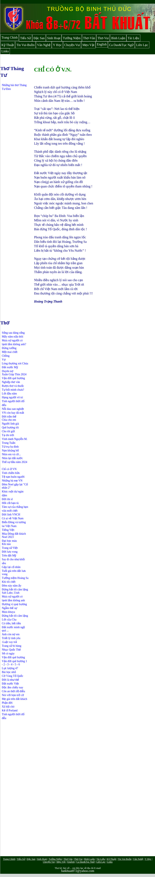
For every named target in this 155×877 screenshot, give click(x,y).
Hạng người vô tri (12, 397)
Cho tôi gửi (8, 431)
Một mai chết (9, 351)
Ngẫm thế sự (9, 608)
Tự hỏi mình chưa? (13, 389)
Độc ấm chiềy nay (12, 687)
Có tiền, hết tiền (11, 623)
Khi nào (6, 544)
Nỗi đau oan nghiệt (13, 408)
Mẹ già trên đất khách (14, 698)
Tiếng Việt (8, 529)
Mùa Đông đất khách (14, 533)
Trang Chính (9, 37)
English (102, 44)
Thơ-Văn (89, 38)
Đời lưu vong (10, 551)
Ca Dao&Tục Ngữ (121, 45)
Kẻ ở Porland (10, 710)
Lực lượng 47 (10, 668)
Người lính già (10, 423)
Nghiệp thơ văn (11, 382)
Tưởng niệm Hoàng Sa (15, 577)
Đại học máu (9, 540)
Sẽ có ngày (8, 653)
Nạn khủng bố (10, 450)
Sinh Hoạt (53, 38)
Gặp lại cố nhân (11, 567)
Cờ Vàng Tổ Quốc (12, 675)
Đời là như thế (10, 679)
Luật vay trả (10, 642)
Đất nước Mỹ (10, 367)
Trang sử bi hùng (11, 645)
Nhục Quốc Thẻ (11, 649)
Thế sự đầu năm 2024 (14, 462)
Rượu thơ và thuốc (13, 385)
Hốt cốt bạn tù (10, 503)
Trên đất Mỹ (9, 555)
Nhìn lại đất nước (12, 458)
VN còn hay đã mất (13, 412)
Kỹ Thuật (7, 45)
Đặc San (39, 38)
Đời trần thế (9, 416)
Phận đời (7, 702)
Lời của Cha (9, 619)
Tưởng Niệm (72, 38)
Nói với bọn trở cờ (13, 695)
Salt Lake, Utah (10, 592)
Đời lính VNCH (11, 514)
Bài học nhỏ (9, 672)
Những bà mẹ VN (12, 480)
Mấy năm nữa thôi (12, 336)
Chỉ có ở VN (9, 469)
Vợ (4, 359)
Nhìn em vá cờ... (11, 454)
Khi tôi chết (9, 581)
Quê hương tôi (10, 427)
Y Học (57, 45)
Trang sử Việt (10, 547)
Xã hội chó (8, 706)
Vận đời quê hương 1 (14, 661)
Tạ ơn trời (8, 435)
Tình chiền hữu (11, 472)
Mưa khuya (8, 611)
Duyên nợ (7, 371)
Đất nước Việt (10, 683)
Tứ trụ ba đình (10, 446)
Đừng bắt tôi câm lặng (15, 589)
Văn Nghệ (44, 45)
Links (5, 51)
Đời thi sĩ (7, 499)
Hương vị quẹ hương (14, 604)
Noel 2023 (8, 536)
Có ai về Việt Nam (12, 518)
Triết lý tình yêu (11, 638)
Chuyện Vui (72, 45)
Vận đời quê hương (13, 378)
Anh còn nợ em (11, 634)
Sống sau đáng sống (13, 332)
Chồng (5, 355)
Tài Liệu (133, 38)
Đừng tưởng (9, 348)
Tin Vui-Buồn (25, 45)
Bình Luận (118, 38)
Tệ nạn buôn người (13, 476)
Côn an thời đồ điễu (13, 691)
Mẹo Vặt (88, 45)
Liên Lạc (142, 45)
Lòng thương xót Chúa (15, 363)
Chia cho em (9, 419)
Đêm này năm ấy (11, 585)
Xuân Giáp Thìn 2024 (14, 374)
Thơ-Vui (103, 38)
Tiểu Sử (25, 38)
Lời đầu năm (9, 393)
